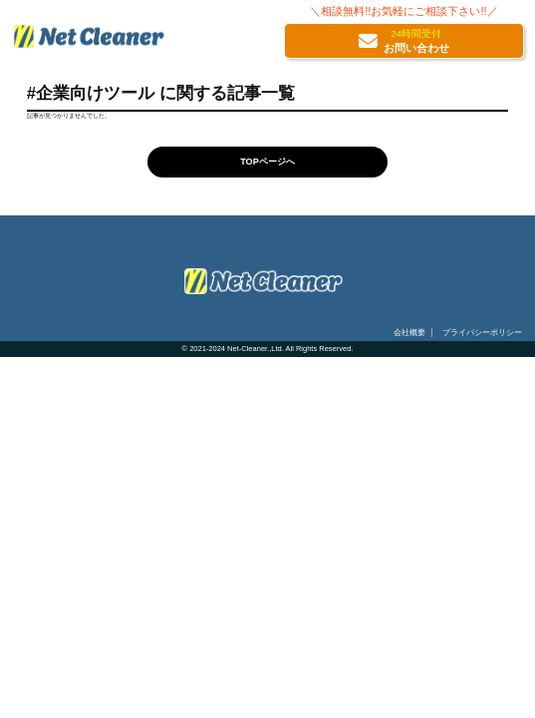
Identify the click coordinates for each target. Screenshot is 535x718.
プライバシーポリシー (482, 332)
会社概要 (409, 332)
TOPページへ (267, 162)
